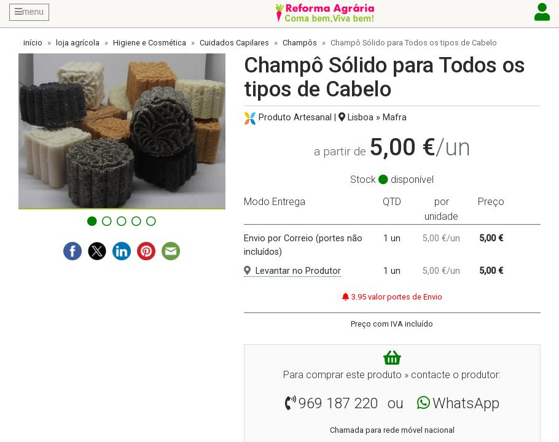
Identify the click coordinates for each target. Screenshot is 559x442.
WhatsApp (465, 403)
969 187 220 (338, 403)
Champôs (300, 42)
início (32, 42)
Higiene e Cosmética (149, 42)
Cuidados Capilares (234, 42)
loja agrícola (78, 42)
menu (29, 12)
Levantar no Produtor (292, 271)
